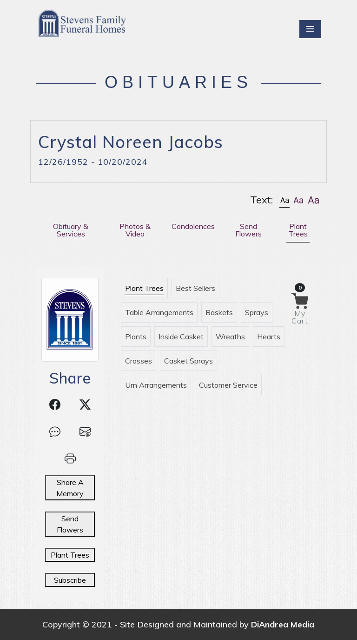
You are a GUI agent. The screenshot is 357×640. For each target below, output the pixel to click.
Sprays (256, 312)
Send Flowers (70, 524)
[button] (284, 200)
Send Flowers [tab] (248, 230)
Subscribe (70, 580)
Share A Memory (70, 488)
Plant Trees (70, 554)
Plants (135, 336)
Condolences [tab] (193, 226)
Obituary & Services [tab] (70, 230)
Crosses (138, 360)
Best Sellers (195, 288)
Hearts (268, 336)
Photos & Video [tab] (135, 230)
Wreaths (230, 336)
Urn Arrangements (156, 385)
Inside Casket (181, 336)
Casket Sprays (188, 360)
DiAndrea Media (282, 624)
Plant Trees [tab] (298, 230)
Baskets (219, 312)
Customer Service (228, 385)
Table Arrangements (159, 312)
